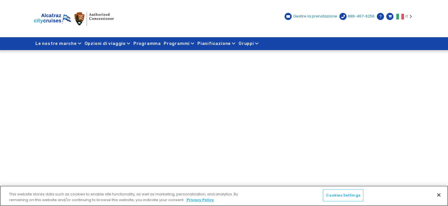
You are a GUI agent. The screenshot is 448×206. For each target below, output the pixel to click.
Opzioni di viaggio (108, 43)
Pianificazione (216, 43)
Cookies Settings (343, 195)
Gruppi (249, 43)
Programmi (179, 43)
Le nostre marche (58, 43)
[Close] (439, 195)
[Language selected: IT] (405, 16)
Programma (147, 43)
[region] (224, 196)
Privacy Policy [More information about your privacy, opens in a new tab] (200, 200)
